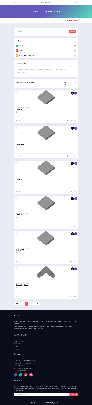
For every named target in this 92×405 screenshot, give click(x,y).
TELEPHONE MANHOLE (46, 55)
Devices (40, 69)
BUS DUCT (46, 46)
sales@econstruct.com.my (24, 368)
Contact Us (17, 344)
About (16, 346)
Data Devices (48, 69)
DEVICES (46, 50)
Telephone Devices (60, 69)
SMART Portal (18, 341)
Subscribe (74, 394)
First (16, 304)
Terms (16, 349)
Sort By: (65, 83)
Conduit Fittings (21, 72)
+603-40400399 (20, 371)
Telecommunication (71, 20)
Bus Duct (33, 69)
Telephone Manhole (22, 69)
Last (37, 304)
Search (72, 31)
